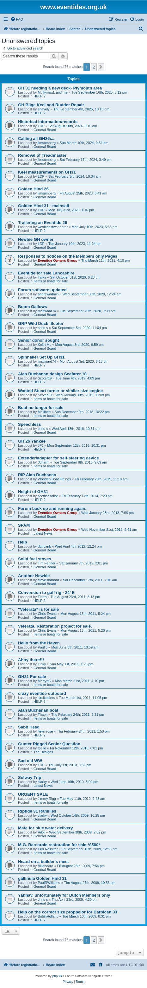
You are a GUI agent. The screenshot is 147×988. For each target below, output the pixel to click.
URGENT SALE (33, 794)
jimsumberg (47, 143)
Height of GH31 (33, 491)
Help (22, 542)
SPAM (24, 525)
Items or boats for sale (51, 281)
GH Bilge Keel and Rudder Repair (51, 104)
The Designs (43, 752)
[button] (101, 67)
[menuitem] (16, 19)
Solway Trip (29, 777)
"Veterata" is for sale (38, 609)
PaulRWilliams (49, 883)
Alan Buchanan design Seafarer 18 (52, 374)
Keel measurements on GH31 (47, 172)
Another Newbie (34, 575)
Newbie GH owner (35, 239)
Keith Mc (44, 344)
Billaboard (45, 866)
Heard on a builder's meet (43, 861)
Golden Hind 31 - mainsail (43, 205)
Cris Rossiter (48, 849)
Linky (42, 664)
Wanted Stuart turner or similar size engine (60, 390)
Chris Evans (47, 614)
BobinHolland (48, 916)
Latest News (43, 533)
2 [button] (94, 67)
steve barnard (48, 580)
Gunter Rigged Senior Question (49, 743)
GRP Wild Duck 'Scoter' (41, 323)
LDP (41, 126)
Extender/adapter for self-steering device (58, 458)
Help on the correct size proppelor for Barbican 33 (67, 912)
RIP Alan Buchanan (37, 474)
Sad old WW (30, 760)
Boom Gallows (32, 306)
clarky (42, 782)
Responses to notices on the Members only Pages (67, 256)
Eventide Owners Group (57, 260)
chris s (43, 328)
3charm (43, 462)
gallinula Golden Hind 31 (42, 878)
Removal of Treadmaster (42, 155)
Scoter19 (45, 378)
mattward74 (47, 311)
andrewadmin (48, 294)
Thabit (42, 714)
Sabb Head (29, 727)
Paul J (42, 647)
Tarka (42, 277)
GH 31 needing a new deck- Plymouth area (60, 88)
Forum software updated (42, 289)
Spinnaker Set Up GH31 (41, 357)
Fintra (42, 597)
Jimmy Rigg (47, 798)
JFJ (40, 445)
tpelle (42, 748)
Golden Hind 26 (33, 189)
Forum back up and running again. (52, 508)
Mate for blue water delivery (45, 828)
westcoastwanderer (53, 227)
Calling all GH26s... (37, 138)
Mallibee (44, 412)
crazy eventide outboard (42, 693)
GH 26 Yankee (32, 441)
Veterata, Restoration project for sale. (55, 626)
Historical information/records (47, 121)
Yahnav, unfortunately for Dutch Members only (64, 895)
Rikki (41, 832)
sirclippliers (46, 698)
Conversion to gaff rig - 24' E (46, 592)
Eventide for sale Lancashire (46, 273)
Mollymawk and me (52, 92)
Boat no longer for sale (41, 407)
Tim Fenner (46, 563)
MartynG (44, 681)
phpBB (57, 976)
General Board (45, 130)
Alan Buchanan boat (38, 710)
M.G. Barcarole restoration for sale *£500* (59, 844)
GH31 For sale (32, 676)
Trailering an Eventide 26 (42, 222)
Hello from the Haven (39, 643)
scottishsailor (48, 496)
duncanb (44, 546)
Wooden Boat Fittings (54, 479)
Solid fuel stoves (34, 559)
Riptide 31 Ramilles (37, 811)
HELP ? (40, 96)
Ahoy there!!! (31, 659)
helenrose (45, 731)
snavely (43, 109)
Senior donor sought (38, 340)
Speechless (29, 424)
